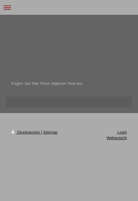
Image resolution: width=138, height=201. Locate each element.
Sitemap (50, 132)
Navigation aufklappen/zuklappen (69, 7)
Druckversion (26, 132)
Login (122, 132)
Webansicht (117, 138)
